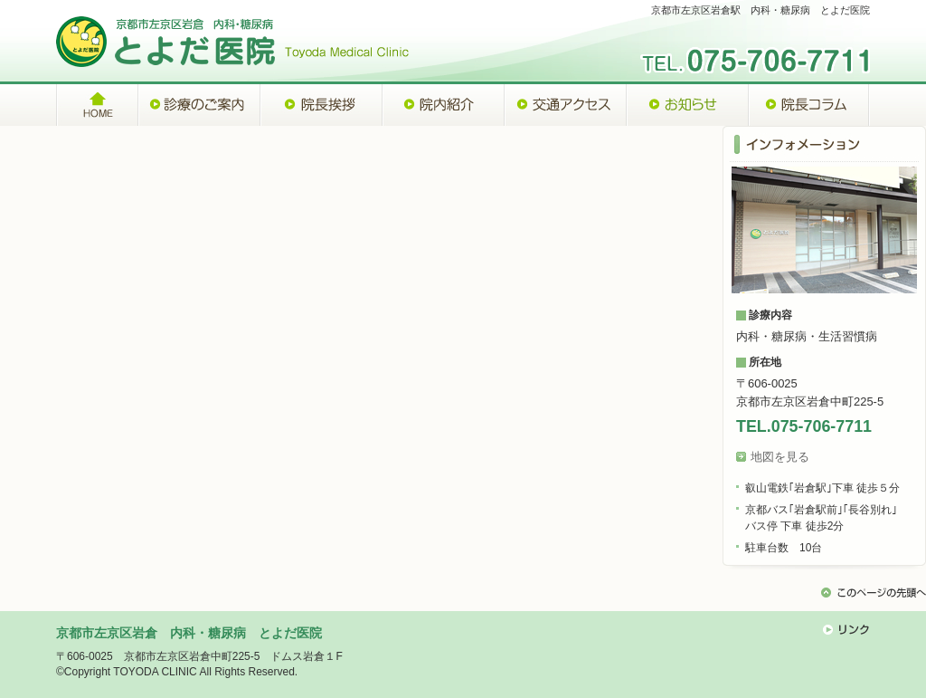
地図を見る (780, 457)
